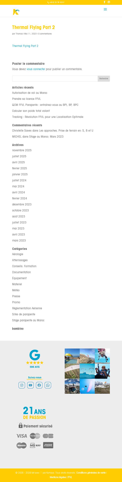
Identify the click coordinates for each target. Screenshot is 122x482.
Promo (16, 302)
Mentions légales (58, 477)
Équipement (19, 278)
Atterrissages (20, 260)
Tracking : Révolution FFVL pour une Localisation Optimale (47, 117)
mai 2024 (18, 186)
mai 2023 (18, 228)
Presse (16, 296)
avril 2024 (18, 192)
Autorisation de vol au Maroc (29, 93)
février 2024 (19, 198)
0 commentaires (45, 34)
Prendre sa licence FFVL (26, 99)
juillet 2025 (19, 156)
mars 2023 (19, 240)
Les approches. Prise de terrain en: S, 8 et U (66, 130)
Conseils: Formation (24, 266)
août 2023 (18, 216)
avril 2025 (18, 162)
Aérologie (17, 254)
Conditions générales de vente (90, 473)
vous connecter (36, 69)
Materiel (17, 284)
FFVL (70, 477)
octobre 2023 (20, 210)
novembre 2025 (22, 150)
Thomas (19, 34)
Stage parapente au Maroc (28, 320)
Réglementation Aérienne (27, 308)
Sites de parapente (23, 314)
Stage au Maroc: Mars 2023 (46, 136)
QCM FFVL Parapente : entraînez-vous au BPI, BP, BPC (45, 105)
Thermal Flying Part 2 (25, 46)
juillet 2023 (19, 222)
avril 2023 (18, 234)
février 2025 (19, 168)
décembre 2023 (22, 204)
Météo (16, 290)
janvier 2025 (20, 174)
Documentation (21, 272)
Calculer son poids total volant (31, 111)
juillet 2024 (19, 180)
